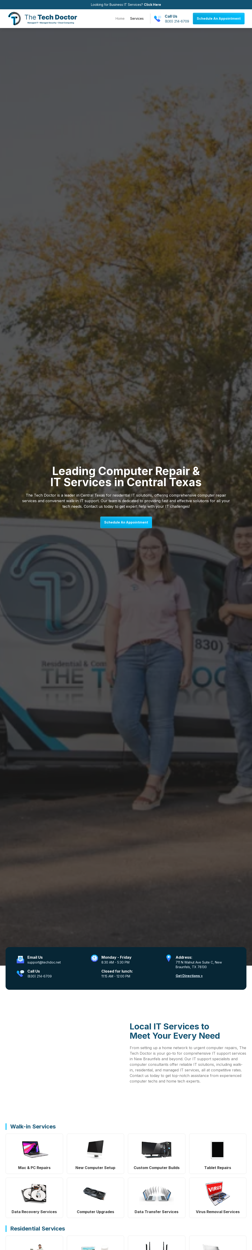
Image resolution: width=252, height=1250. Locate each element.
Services (137, 18)
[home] (42, 18)
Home (120, 18)
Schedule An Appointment (219, 18)
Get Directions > (189, 976)
